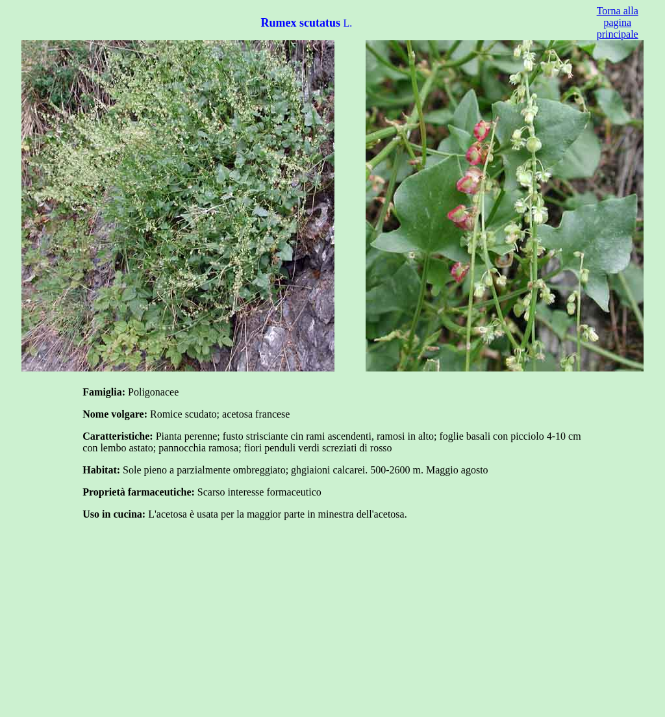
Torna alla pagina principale (617, 22)
